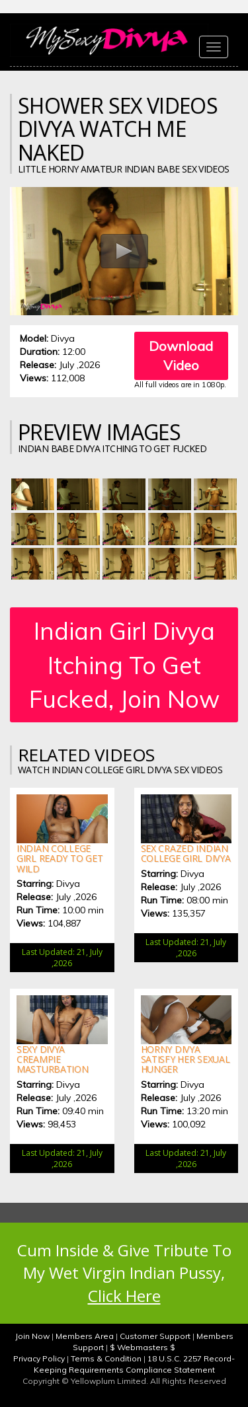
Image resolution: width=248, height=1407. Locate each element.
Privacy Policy (39, 1358)
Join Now (32, 1336)
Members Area (85, 1336)
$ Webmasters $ (142, 1347)
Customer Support (155, 1336)
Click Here (124, 1296)
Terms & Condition (106, 1358)
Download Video (181, 355)
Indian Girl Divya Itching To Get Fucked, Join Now (124, 665)
